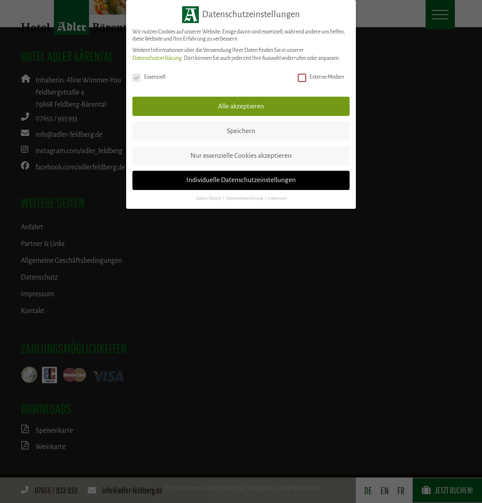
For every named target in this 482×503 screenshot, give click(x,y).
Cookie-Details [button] (209, 198)
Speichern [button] (241, 131)
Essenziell (148, 77)
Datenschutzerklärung (157, 58)
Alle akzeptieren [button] (241, 106)
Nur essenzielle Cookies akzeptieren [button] (241, 155)
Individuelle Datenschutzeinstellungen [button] (241, 180)
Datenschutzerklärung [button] (245, 198)
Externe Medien (321, 77)
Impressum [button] (277, 198)
